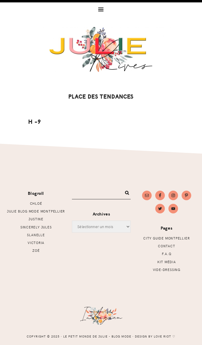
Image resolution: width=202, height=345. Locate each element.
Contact (166, 246)
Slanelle (36, 235)
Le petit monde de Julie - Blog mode (101, 49)
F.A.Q (166, 253)
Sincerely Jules (36, 227)
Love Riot (162, 336)
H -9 (34, 122)
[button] (101, 8)
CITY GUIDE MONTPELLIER (166, 238)
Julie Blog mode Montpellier (36, 211)
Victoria (36, 242)
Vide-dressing (166, 269)
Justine (35, 219)
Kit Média (166, 262)
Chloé (36, 203)
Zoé (36, 250)
